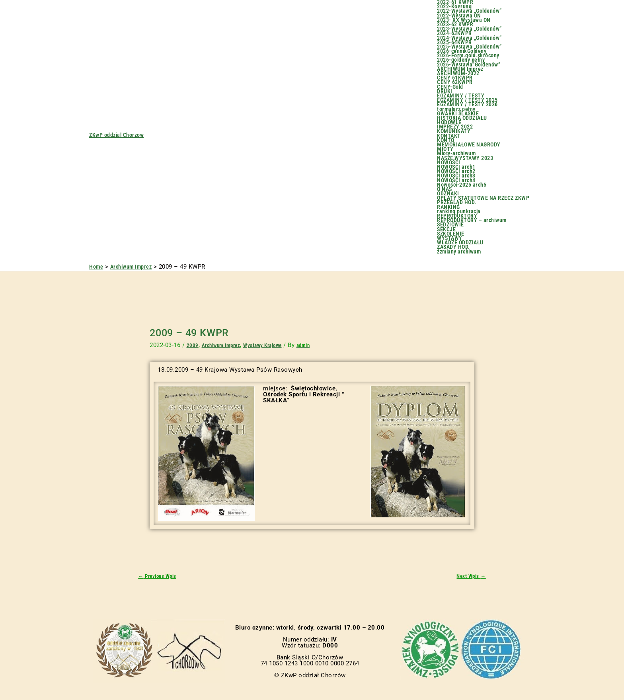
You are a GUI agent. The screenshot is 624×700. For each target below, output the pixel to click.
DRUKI (444, 91)
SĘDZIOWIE (450, 224)
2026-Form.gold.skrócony (468, 55)
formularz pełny (456, 109)
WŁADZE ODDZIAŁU (460, 242)
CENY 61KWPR (455, 78)
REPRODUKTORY (457, 216)
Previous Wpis (159, 576)
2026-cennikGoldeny (461, 51)
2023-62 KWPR (455, 24)
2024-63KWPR (454, 33)
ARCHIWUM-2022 (458, 73)
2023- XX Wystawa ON (464, 20)
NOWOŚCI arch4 (456, 180)
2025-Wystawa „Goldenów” (469, 47)
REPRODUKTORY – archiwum (472, 220)
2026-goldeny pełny (461, 60)
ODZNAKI (448, 193)
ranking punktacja (459, 211)
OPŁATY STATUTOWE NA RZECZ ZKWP (483, 198)
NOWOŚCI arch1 (456, 167)
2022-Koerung (454, 6)
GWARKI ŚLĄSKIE (458, 113)
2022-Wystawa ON (459, 16)
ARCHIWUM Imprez (460, 69)
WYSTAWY (449, 238)
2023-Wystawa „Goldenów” (469, 29)
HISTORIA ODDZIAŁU (462, 118)
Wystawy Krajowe (267, 345)
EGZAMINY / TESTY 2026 (467, 104)
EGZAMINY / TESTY (460, 96)
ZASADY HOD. (453, 247)
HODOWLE (449, 122)
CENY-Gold (450, 87)
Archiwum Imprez (223, 345)
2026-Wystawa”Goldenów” (468, 64)
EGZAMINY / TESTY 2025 (467, 100)
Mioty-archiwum (456, 153)
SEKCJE (446, 229)
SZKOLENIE (450, 234)
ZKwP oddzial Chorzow (116, 135)
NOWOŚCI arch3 (456, 176)
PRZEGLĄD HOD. (456, 202)
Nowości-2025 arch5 (461, 185)
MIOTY (445, 149)
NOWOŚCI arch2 (456, 171)
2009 (193, 345)
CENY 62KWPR (455, 82)
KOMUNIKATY (453, 131)
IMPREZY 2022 (455, 127)
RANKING (448, 207)
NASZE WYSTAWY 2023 (465, 158)
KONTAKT (449, 136)
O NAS (444, 189)
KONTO (445, 140)
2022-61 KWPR (455, 2)
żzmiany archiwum (459, 252)
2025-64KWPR (454, 42)
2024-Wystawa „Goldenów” (469, 38)
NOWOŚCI (448, 162)
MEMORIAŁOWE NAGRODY (469, 144)
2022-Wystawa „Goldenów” (469, 11)
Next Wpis (470, 576)
